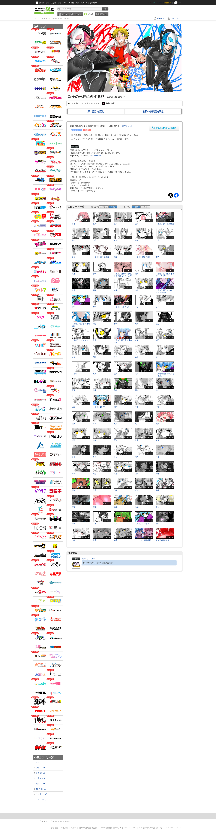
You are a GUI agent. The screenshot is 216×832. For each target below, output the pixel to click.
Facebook (176, 195)
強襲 (136, 474)
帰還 (94, 390)
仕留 (73, 524)
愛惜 (136, 407)
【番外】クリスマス (80, 340)
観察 (94, 474)
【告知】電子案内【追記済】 (81, 325)
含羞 (73, 474)
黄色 (73, 274)
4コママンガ (41, 789)
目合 (94, 424)
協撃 (115, 507)
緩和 (136, 224)
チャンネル (62, 3)
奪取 (157, 507)
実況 (77, 3)
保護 (94, 524)
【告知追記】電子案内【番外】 (165, 375)
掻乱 (136, 507)
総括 (73, 407)
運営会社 (54, 828)
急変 (115, 224)
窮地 (73, 490)
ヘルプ (73, 828)
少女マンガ (40, 778)
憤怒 (157, 324)
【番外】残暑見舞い (143, 257)
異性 (136, 424)
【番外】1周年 (99, 407)
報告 (94, 374)
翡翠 (115, 390)
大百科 (71, 3)
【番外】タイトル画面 (165, 224)
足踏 (115, 474)
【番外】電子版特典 (101, 257)
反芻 (115, 424)
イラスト (77, 14)
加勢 (115, 490)
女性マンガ (40, 784)
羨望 (115, 374)
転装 (136, 490)
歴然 (115, 440)
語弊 (73, 424)
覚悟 (94, 324)
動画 (42, 3)
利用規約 (64, 828)
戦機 (157, 424)
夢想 (94, 457)
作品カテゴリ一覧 (44, 757)
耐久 (157, 440)
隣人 (136, 457)
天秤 (157, 307)
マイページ (175, 18)
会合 (115, 540)
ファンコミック (42, 800)
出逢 (73, 224)
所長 (94, 274)
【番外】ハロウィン (122, 307)
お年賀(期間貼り (162, 540)
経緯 (73, 357)
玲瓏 (94, 490)
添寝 (94, 540)
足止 (115, 524)
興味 (73, 240)
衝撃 (136, 240)
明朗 (94, 357)
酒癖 (136, 357)
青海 (73, 457)
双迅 (73, 290)
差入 (94, 307)
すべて (38, 762)
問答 (136, 390)
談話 (115, 457)
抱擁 (73, 540)
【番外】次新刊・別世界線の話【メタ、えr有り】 (123, 276)
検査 (94, 240)
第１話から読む (95, 111)
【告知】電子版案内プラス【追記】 (165, 291)
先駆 (136, 374)
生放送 (53, 3)
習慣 (73, 390)
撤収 (157, 524)
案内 (157, 257)
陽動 (157, 474)
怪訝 (157, 390)
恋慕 (115, 257)
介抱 (136, 340)
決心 (115, 357)
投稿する (161, 18)
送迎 (157, 357)
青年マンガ (40, 773)
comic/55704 (96, 156)
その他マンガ (41, 794)
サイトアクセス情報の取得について (147, 828)
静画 (47, 3)
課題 (73, 440)
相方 (115, 407)
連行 (94, 224)
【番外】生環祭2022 (143, 524)
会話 (73, 257)
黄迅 (94, 340)
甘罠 (136, 440)
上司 (157, 240)
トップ (64, 14)
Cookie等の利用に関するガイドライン (115, 828)
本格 (94, 440)
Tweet (170, 195)
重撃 (94, 507)
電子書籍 (102, 14)
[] (127, 126)
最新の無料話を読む (153, 111)
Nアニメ (84, 3)
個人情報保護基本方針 (88, 828)
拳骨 (115, 324)
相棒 (136, 274)
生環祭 (74, 374)
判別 (94, 290)
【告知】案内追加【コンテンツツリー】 (165, 275)
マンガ (90, 14)
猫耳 (136, 290)
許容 (73, 307)
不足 (136, 307)
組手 (115, 290)
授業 (157, 407)
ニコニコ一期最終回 (143, 540)
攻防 (73, 507)
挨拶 (115, 240)
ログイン (151, 3)
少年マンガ (40, 768)
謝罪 (157, 340)
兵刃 (157, 490)
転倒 (136, 324)
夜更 (157, 457)
